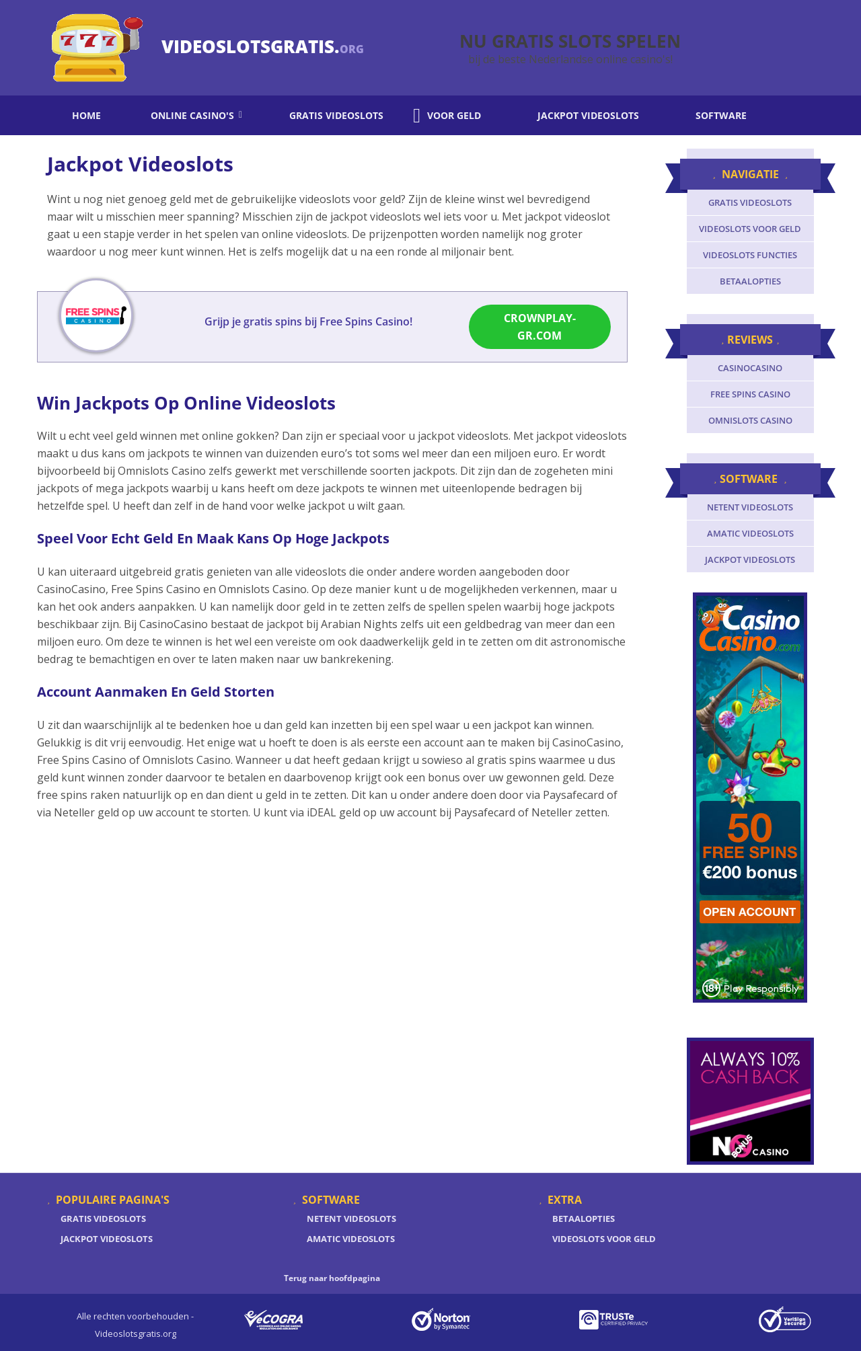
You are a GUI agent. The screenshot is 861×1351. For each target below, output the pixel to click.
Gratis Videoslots (103, 1218)
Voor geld (447, 116)
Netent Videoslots (351, 1218)
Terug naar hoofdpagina (332, 1278)
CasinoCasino (750, 368)
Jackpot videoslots (575, 115)
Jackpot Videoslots (107, 1239)
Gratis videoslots (327, 115)
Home (77, 115)
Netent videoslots (750, 507)
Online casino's (186, 115)
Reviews (750, 339)
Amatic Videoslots (351, 1239)
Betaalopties (750, 281)
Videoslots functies (750, 255)
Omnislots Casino (750, 420)
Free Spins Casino (750, 394)
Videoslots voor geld (750, 229)
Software (708, 115)
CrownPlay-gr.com (540, 329)
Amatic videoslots (750, 533)
